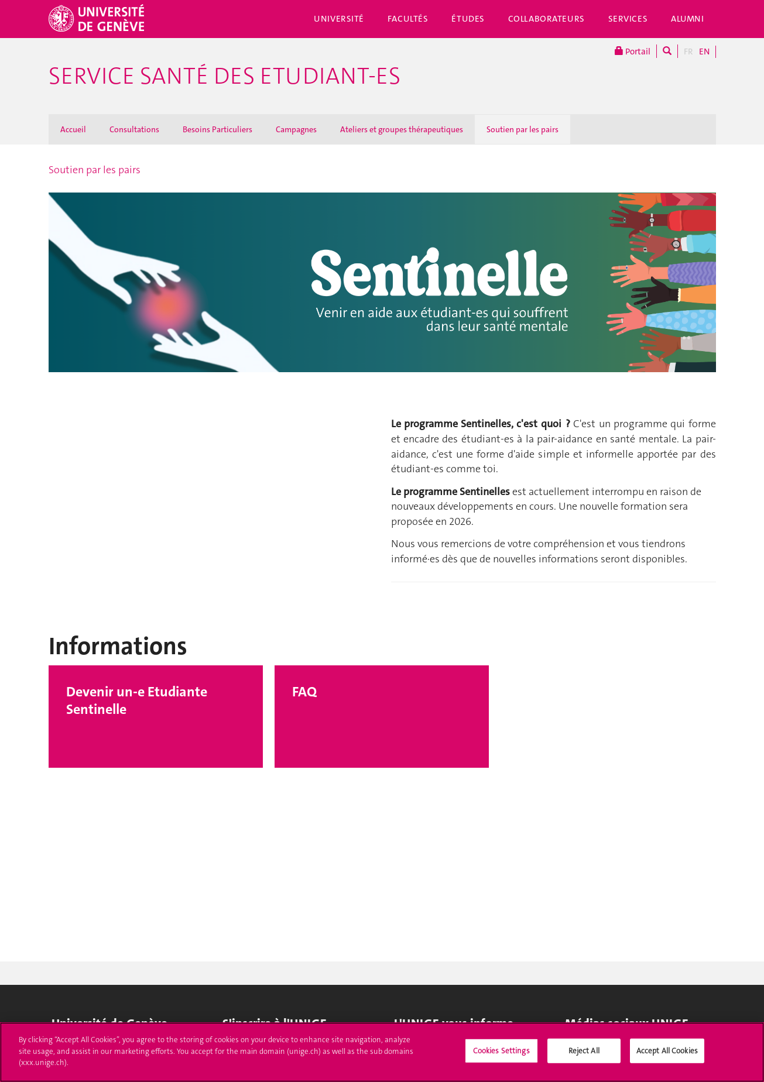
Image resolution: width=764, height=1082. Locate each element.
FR (688, 51)
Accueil (73, 129)
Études (467, 19)
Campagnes (296, 129)
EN (704, 51)
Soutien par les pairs (523, 129)
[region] (382, 1052)
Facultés (408, 19)
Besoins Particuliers (217, 129)
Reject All (583, 1051)
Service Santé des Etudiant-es (224, 76)
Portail (632, 51)
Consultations (134, 129)
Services (628, 19)
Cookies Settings (501, 1051)
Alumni (687, 19)
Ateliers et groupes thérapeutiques (401, 129)
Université (339, 19)
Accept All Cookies (667, 1051)
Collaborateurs (546, 19)
